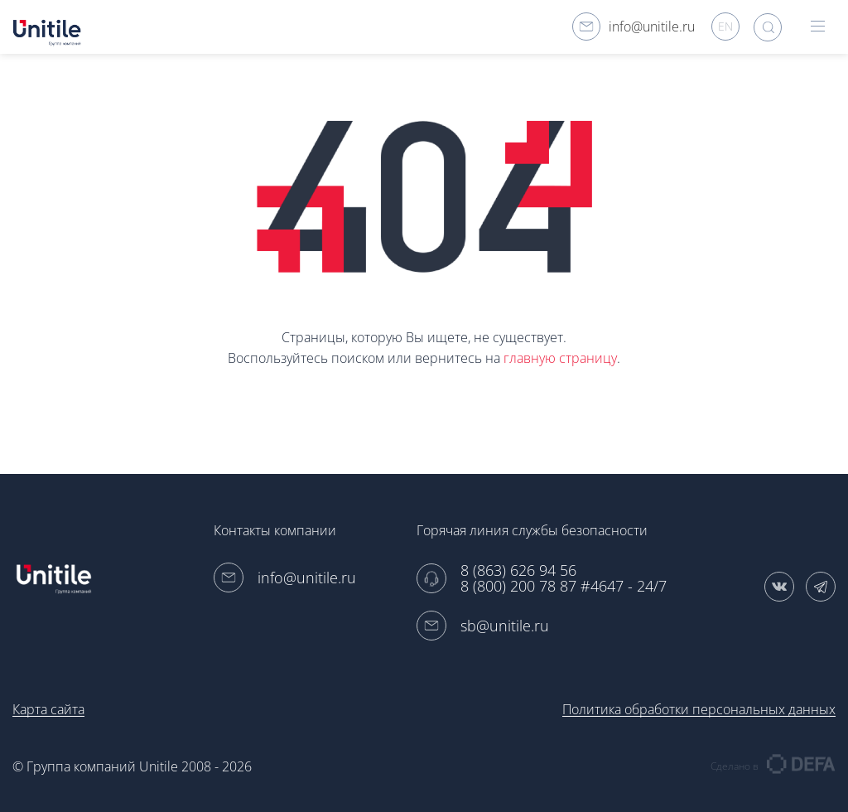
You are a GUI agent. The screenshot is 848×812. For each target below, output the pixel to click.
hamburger (818, 26)
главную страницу (560, 358)
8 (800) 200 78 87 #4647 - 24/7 (563, 586)
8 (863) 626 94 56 (518, 570)
